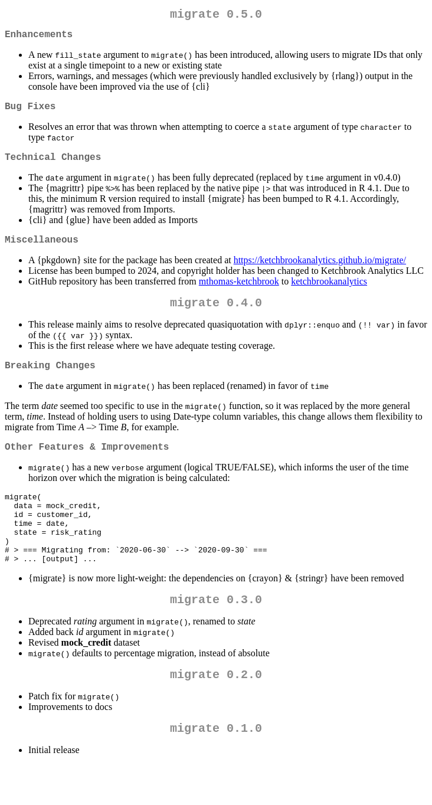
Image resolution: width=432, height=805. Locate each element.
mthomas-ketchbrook (239, 293)
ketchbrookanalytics (329, 293)
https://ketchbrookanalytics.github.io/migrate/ (320, 272)
